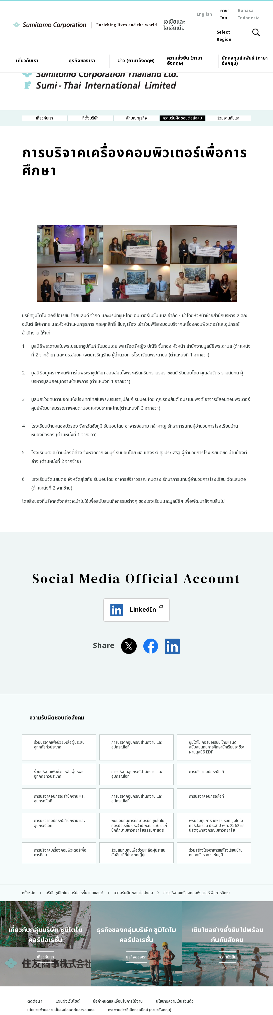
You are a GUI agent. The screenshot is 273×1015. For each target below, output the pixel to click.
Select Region (224, 36)
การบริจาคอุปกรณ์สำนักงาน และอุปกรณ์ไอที (135, 826)
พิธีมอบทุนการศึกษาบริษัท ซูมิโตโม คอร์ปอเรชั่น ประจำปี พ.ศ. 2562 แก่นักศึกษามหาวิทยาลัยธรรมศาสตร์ (135, 860)
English (204, 14)
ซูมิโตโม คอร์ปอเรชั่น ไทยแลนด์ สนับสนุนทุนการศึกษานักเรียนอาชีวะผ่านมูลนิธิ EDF (213, 765)
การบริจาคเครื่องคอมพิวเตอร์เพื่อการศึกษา (56, 893)
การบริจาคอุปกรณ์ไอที (208, 795)
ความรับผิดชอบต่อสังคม (53, 731)
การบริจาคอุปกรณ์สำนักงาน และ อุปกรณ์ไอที (135, 759)
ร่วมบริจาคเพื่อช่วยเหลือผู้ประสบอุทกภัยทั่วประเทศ (56, 759)
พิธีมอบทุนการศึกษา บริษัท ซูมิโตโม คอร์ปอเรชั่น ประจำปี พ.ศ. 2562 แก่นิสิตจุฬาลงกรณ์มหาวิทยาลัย (213, 860)
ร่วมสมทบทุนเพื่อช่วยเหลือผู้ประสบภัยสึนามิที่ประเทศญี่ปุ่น (135, 896)
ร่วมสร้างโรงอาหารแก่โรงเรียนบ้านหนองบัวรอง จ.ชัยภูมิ (211, 896)
